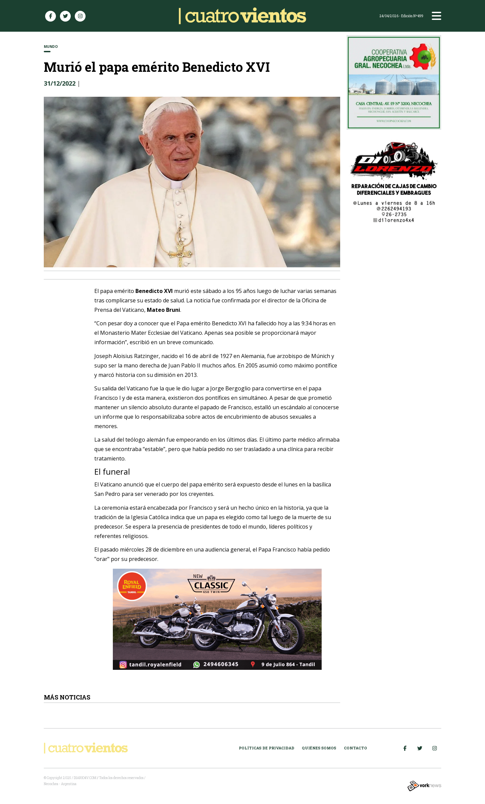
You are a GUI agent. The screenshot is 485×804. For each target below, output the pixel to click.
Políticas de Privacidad (266, 747)
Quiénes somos (319, 747)
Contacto (355, 747)
